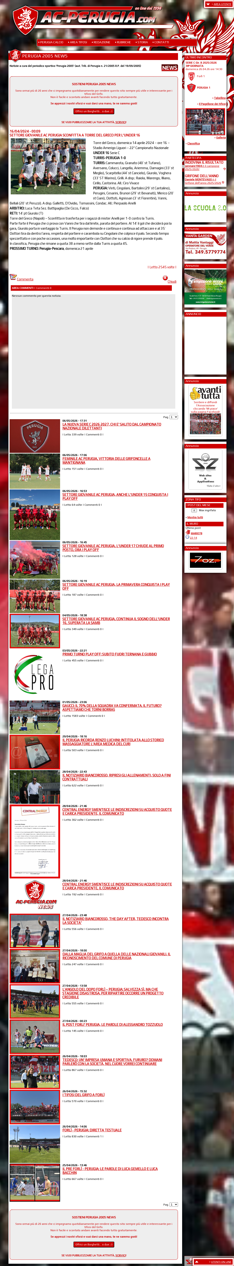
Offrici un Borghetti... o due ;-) (93, 111)
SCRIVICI (120, 122)
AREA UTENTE (222, 4)
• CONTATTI (160, 42)
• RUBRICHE (123, 42)
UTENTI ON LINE (221, 1261)
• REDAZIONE (101, 42)
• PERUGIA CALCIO (50, 42)
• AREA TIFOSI (77, 42)
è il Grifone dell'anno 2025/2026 (203, 181)
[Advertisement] (198, 344)
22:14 (193, 537)
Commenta (21, 279)
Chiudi (169, 281)
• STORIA (142, 42)
